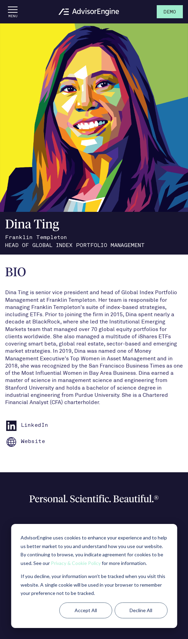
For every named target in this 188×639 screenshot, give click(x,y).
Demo (170, 12)
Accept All (86, 610)
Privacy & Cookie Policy (76, 563)
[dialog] (94, 576)
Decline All (141, 610)
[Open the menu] (12, 11)
